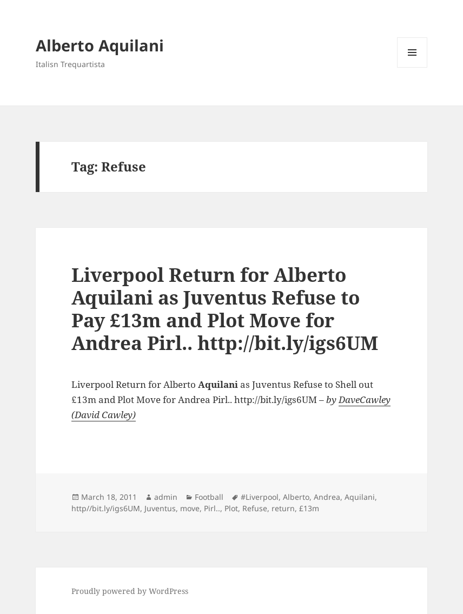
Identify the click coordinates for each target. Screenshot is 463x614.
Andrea (327, 497)
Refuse (254, 508)
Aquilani (360, 497)
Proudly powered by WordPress (129, 591)
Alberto (296, 497)
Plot (231, 508)
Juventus (160, 508)
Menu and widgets (412, 67)
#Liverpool (260, 497)
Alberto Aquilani (100, 45)
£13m (309, 508)
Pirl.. (212, 508)
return (283, 508)
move (190, 508)
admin (165, 497)
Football (209, 497)
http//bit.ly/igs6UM (105, 508)
